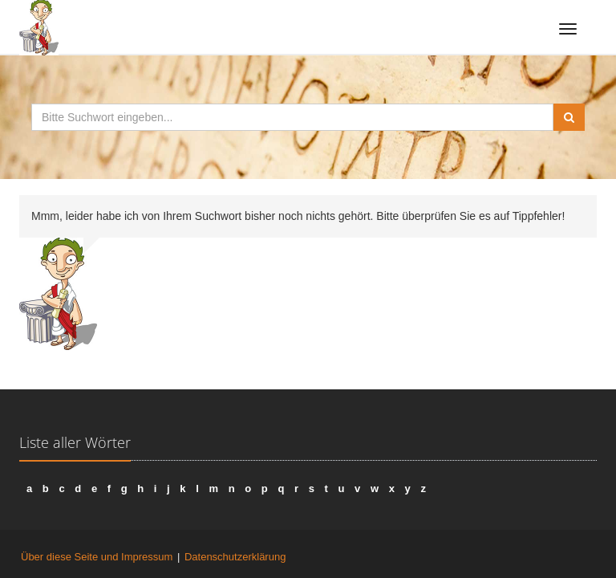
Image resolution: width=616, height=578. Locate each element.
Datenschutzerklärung (235, 557)
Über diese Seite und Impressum (96, 557)
